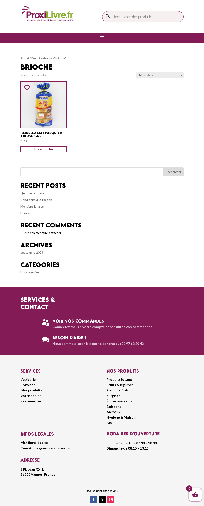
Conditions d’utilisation (36, 200)
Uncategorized (30, 272)
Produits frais (117, 390)
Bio (109, 423)
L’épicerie (28, 379)
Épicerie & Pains (119, 401)
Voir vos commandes (78, 320)
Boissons (113, 406)
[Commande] (160, 75)
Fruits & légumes (119, 385)
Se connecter (31, 401)
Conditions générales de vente (45, 448)
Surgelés (113, 395)
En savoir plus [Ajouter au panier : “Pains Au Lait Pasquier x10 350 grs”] (43, 149)
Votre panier (30, 395)
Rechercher (173, 172)
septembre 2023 (31, 252)
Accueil (24, 58)
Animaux (113, 412)
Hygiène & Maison (121, 417)
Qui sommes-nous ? (33, 193)
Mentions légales (32, 206)
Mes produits (31, 390)
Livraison (26, 213)
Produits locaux (119, 379)
